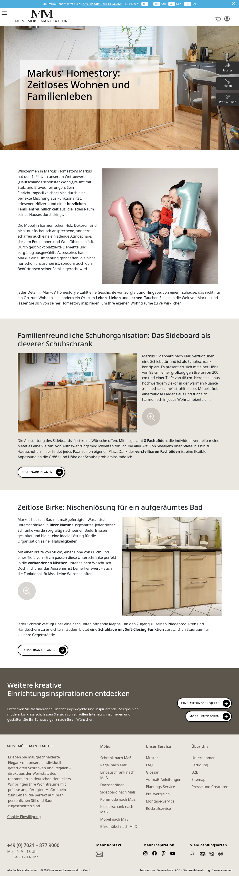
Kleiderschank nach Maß (116, 809)
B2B (194, 772)
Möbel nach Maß (114, 819)
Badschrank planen (39, 650)
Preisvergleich (158, 793)
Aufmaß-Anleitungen (163, 779)
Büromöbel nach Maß (118, 826)
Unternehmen (203, 757)
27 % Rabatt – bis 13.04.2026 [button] (102, 4)
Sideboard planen (37, 472)
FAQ (149, 765)
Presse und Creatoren (209, 786)
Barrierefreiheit (222, 870)
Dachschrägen (112, 784)
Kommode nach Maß (117, 799)
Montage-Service (160, 801)
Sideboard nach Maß (173, 356)
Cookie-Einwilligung (24, 816)
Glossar (152, 772)
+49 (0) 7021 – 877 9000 (33, 845)
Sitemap (198, 779)
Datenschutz (165, 870)
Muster (152, 757)
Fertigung (199, 765)
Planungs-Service (160, 786)
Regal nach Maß (113, 765)
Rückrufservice (158, 808)
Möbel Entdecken (205, 716)
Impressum (147, 870)
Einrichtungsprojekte (200, 703)
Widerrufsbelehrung (196, 870)
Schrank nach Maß (115, 757)
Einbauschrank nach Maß (117, 775)
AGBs (178, 870)
